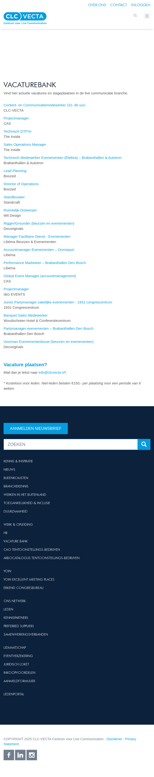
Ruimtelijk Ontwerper (20, 210)
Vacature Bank (16, 541)
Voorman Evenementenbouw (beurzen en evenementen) (49, 342)
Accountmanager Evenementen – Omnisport (39, 250)
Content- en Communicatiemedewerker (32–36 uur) (44, 105)
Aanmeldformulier (19, 681)
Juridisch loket (16, 664)
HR (5, 533)
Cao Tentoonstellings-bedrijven (32, 549)
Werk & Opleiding (18, 524)
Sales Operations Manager (25, 144)
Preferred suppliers (19, 626)
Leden (8, 609)
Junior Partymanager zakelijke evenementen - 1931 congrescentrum (58, 302)
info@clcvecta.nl (52, 372)
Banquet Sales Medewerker (26, 315)
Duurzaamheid (15, 511)
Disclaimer (114, 739)
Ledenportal (14, 694)
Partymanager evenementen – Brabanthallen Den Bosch (48, 328)
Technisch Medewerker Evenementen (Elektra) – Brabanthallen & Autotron (63, 158)
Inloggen (140, 5)
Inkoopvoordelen (19, 672)
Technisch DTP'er (18, 131)
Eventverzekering (18, 656)
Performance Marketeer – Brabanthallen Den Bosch (45, 263)
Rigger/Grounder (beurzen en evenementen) (39, 223)
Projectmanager (16, 118)
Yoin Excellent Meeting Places (29, 579)
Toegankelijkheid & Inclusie (27, 503)
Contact (118, 5)
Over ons (97, 5)
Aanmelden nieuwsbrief (35, 428)
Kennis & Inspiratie (18, 461)
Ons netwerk (15, 601)
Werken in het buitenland (25, 494)
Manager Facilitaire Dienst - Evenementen (37, 236)
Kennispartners (16, 618)
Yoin (7, 571)
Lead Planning (15, 171)
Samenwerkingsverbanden (26, 634)
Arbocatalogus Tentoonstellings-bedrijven (42, 558)
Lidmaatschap (15, 647)
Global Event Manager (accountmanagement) (40, 276)
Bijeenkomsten (16, 478)
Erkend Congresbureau (23, 588)
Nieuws (9, 469)
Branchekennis (16, 486)
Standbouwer (14, 197)
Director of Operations (21, 184)
